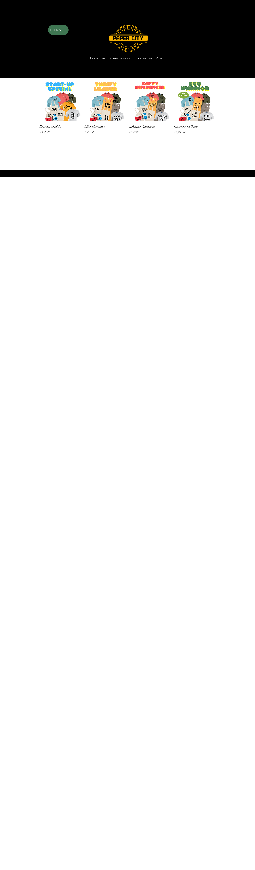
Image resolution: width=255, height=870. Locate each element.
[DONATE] (58, 30)
